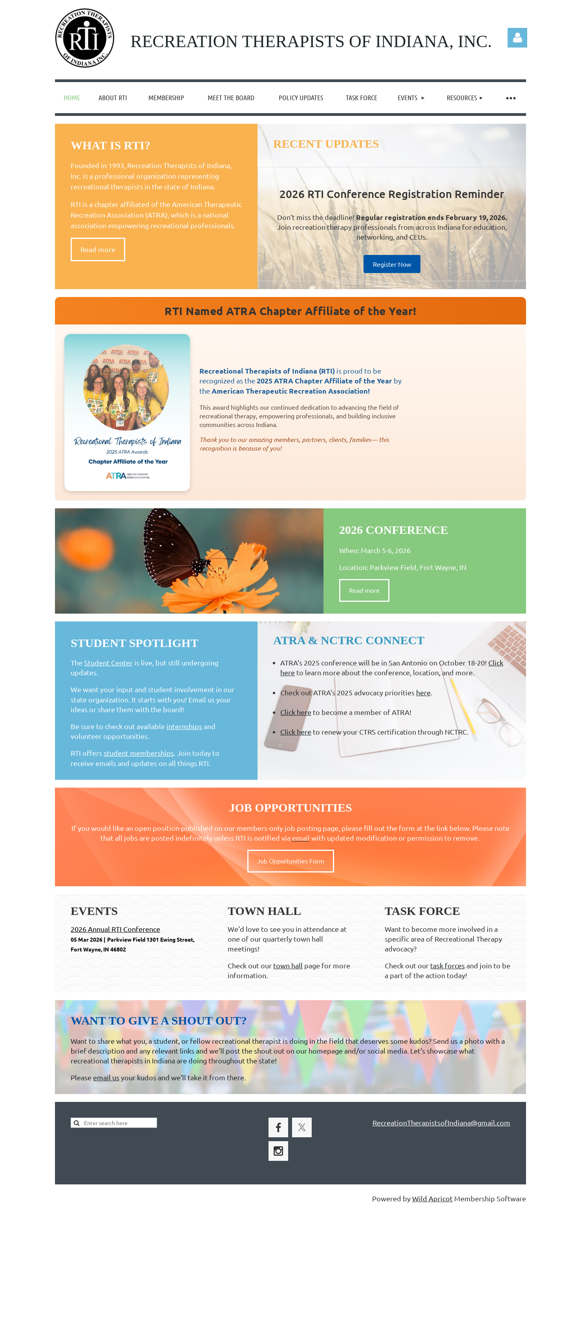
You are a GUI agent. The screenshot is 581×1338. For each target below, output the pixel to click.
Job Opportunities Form (290, 861)
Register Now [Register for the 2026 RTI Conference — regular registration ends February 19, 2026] (392, 264)
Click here (295, 712)
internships (184, 726)
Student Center (108, 662)
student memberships (139, 753)
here (423, 692)
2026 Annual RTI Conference (115, 929)
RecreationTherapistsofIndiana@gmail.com (441, 1122)
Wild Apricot (432, 1198)
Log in (517, 38)
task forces (447, 965)
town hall (288, 965)
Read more (97, 249)
